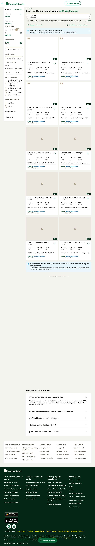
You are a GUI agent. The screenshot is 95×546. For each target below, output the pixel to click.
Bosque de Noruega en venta (35, 482)
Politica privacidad (75, 483)
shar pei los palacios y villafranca (30, 449)
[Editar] (21, 97)
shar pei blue (61, 444)
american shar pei (80, 458)
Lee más (88, 21)
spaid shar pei (79, 448)
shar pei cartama (11, 458)
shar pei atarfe (10, 455)
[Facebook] (8, 526)
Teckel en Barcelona (55, 482)
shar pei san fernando (12, 451)
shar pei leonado (62, 458)
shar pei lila (61, 448)
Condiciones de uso (75, 493)
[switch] (17, 42)
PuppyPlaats (39, 531)
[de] (9, 126)
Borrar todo (17, 10)
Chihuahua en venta (10, 482)
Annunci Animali (63, 531)
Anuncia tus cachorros (76, 500)
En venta (10, 27)
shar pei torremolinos (12, 444)
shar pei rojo (78, 444)
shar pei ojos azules (46, 458)
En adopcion (11, 31)
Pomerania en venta (11, 492)
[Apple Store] (11, 520)
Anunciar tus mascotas (77, 497)
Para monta (11, 36)
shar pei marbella (11, 448)
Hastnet (30, 531)
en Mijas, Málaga (68, 11)
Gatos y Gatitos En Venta (34, 478)
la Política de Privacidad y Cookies (61, 538)
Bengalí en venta (31, 492)
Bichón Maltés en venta (12, 485)
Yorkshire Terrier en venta (13, 489)
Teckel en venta (9, 499)
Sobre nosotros (74, 480)
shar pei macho (45, 448)
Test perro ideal (74, 507)
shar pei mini (44, 451)
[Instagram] (14, 526)
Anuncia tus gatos (75, 503)
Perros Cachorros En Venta (13, 478)
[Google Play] (11, 514)
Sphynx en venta (31, 489)
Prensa (71, 490)
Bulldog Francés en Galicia (57, 495)
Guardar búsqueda (35, 25)
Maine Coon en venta (33, 495)
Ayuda (71, 486)
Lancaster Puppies (77, 531)
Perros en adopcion (54, 504)
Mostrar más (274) (16, 90)
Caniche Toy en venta (11, 502)
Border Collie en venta (11, 495)
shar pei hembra (45, 444)
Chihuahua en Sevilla (55, 492)
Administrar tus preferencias (19, 540)
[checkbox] (6, 56)
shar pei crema (62, 451)
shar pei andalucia (28, 456)
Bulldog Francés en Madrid (57, 485)
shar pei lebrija (27, 460)
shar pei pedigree (80, 451)
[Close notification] (88, 30)
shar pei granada (28, 444)
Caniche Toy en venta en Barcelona (56, 500)
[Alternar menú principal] (2, 3)
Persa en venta (31, 499)
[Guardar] (54, 63)
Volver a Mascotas (11, 14)
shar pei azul (44, 455)
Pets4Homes (21, 531)
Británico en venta (32, 485)
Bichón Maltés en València (56, 489)
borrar (19, 47)
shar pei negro (79, 455)
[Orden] (78, 25)
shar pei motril (27, 453)
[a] (19, 126)
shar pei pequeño (63, 455)
